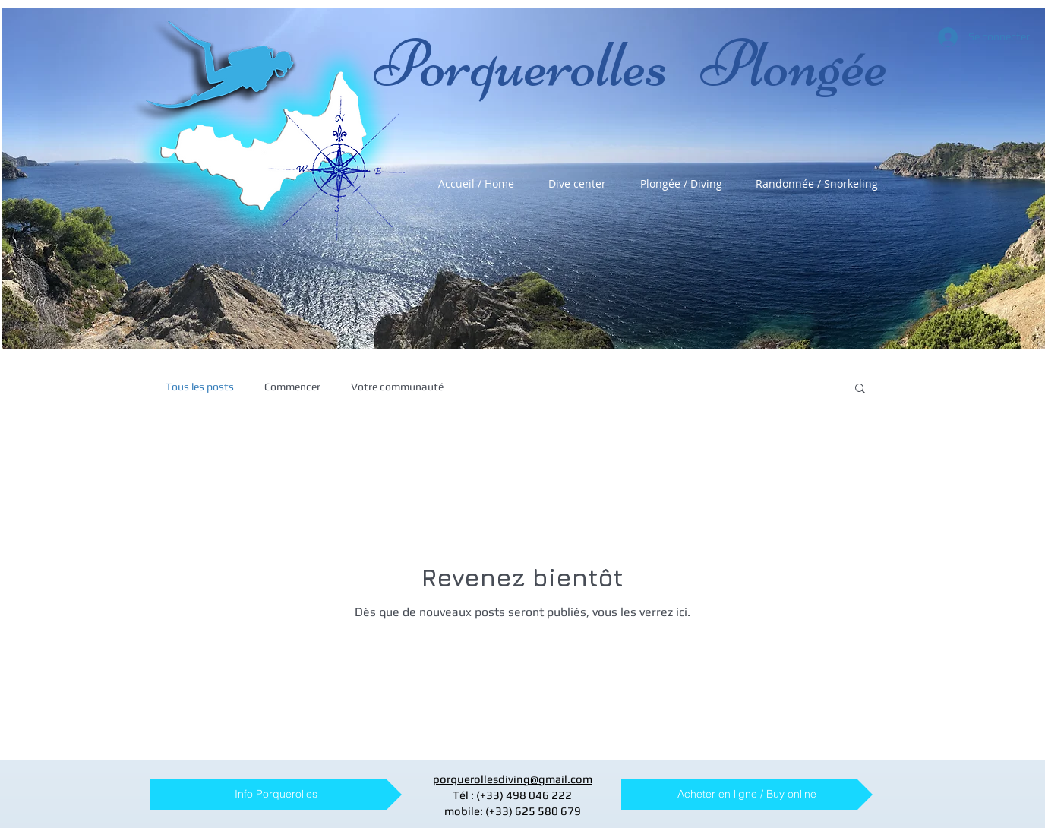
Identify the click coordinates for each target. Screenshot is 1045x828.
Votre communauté (397, 387)
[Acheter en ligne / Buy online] (747, 794)
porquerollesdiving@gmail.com (512, 779)
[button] (860, 389)
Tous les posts (200, 387)
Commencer (292, 387)
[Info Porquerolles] (276, 794)
